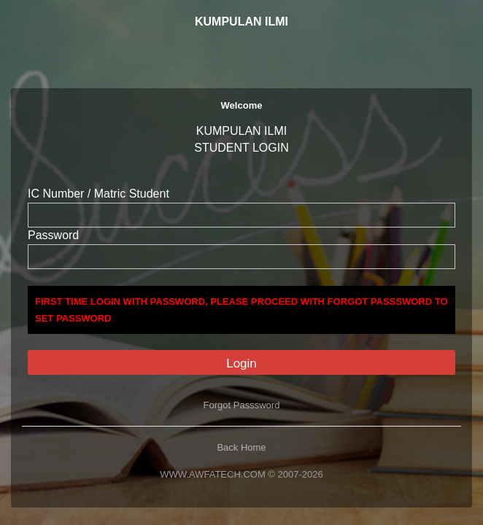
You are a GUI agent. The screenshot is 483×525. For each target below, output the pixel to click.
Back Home (241, 447)
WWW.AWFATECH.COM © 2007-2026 (241, 474)
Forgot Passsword (242, 405)
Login (241, 363)
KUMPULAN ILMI (241, 21)
